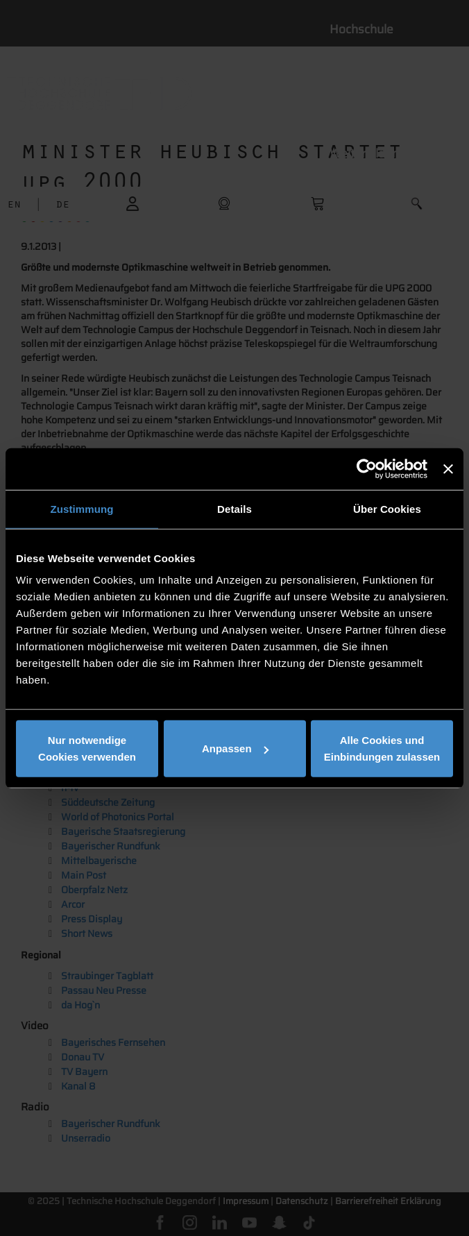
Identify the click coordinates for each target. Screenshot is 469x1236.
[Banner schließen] (448, 468)
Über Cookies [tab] (387, 508)
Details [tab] (234, 508)
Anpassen (235, 748)
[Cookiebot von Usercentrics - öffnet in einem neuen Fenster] (366, 468)
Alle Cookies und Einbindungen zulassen (382, 748)
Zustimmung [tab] (82, 508)
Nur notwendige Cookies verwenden (87, 748)
